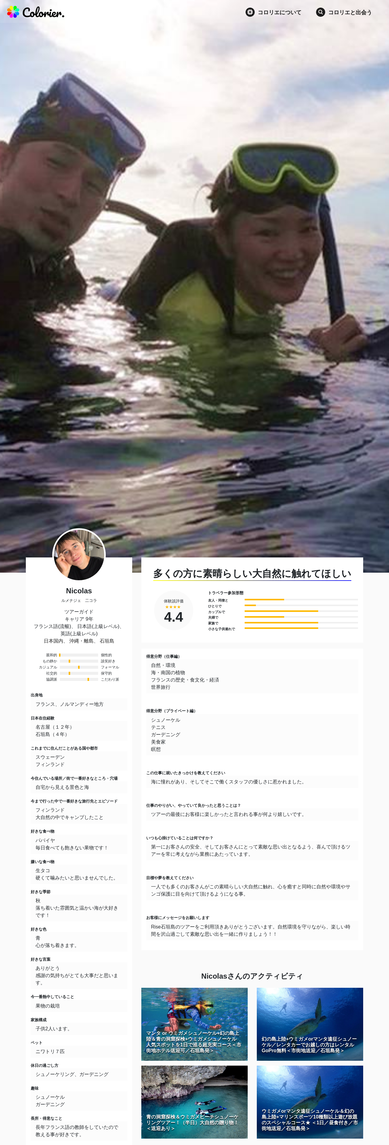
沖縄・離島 (81, 641)
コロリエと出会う (344, 12)
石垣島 (107, 641)
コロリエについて (273, 12)
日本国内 (53, 641)
